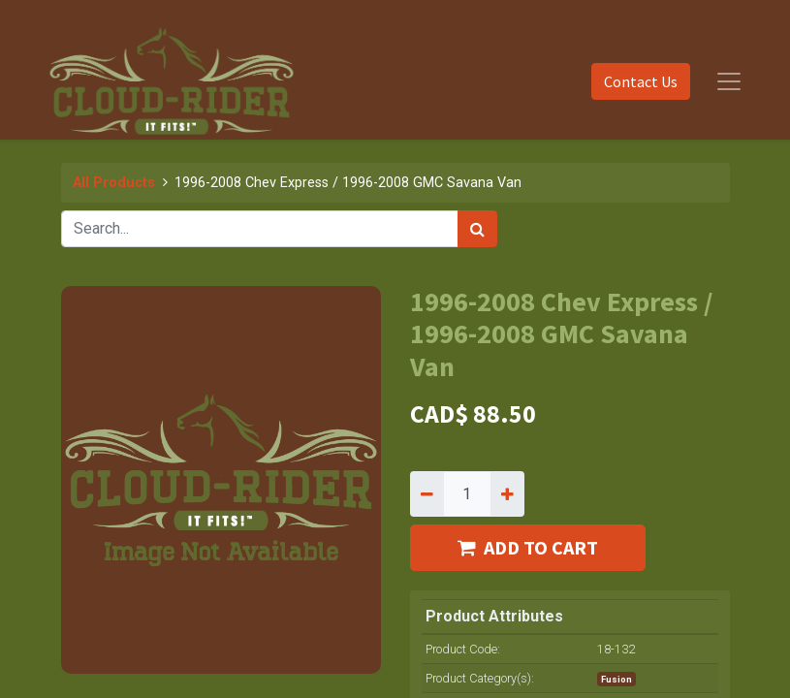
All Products (114, 182)
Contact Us (641, 81)
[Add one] (507, 493)
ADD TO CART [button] (528, 547)
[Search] (477, 228)
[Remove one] (427, 493)
